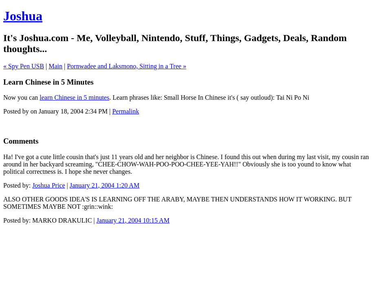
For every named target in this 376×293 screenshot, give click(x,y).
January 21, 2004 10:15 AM (133, 220)
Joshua (22, 16)
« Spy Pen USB (23, 66)
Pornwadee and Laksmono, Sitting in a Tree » (126, 66)
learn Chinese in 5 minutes (74, 97)
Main (55, 66)
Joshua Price (48, 185)
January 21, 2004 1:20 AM (104, 185)
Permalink (125, 111)
